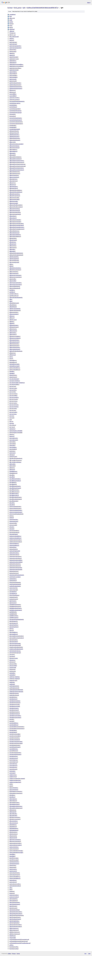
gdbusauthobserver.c (14, 171)
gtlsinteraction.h (13, 834)
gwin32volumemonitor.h (15, 926)
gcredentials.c (12, 125)
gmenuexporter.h (13, 521)
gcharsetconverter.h (14, 99)
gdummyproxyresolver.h (15, 284)
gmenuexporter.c (13, 519)
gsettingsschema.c (14, 693)
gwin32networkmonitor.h (15, 913)
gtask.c (11, 784)
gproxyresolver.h (13, 641)
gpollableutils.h (13, 614)
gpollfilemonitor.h (13, 617)
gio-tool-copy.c (13, 388)
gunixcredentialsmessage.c (16, 850)
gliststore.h (12, 469)
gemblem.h (12, 292)
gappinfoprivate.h (13, 57)
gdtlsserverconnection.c (15, 275)
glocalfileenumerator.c (15, 478)
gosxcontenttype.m (14, 595)
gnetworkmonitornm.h (15, 565)
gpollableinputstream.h (15, 606)
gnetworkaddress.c (14, 543)
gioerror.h (11, 436)
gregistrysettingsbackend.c (16, 647)
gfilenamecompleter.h (15, 338)
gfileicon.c (11, 316)
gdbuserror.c (12, 183)
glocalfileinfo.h (13, 484)
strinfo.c (11, 945)
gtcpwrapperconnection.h (15, 793)
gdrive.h (11, 266)
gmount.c (11, 527)
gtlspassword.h (13, 837)
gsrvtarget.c (12, 771)
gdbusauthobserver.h (14, 173)
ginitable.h (12, 373)
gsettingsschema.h (14, 695)
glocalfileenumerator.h (15, 480)
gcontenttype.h (13, 107)
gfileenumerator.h (13, 314)
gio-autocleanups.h (14, 379)
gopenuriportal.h (13, 590)
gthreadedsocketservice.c (15, 806)
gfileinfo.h (11, 323)
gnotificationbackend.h (15, 584)
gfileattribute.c (13, 305)
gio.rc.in (11, 421)
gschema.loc (12, 671)
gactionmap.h (12, 51)
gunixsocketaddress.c (14, 876)
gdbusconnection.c (14, 175)
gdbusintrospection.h (14, 195)
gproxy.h (11, 630)
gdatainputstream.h (14, 136)
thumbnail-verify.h (13, 948)
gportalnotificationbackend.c (16, 619)
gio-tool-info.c (13, 390)
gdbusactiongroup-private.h (16, 144)
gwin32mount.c (13, 906)
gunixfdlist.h (12, 856)
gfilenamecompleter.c (14, 336)
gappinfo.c (12, 53)
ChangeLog (12, 33)
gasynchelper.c (13, 72)
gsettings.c (12, 682)
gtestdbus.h (12, 797)
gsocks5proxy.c (13, 767)
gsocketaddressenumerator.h (16, 728)
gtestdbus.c (12, 795)
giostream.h (12, 453)
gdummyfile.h (12, 281)
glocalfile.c (12, 475)
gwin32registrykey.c (14, 921)
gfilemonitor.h (13, 334)
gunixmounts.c (13, 869)
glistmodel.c (12, 464)
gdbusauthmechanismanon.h (16, 162)
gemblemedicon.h (13, 295)
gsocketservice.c (13, 756)
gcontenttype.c (13, 105)
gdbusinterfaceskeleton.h (15, 192)
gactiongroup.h (13, 44)
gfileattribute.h (13, 306)
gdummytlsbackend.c (14, 286)
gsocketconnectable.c (14, 734)
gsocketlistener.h (13, 750)
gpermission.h (13, 602)
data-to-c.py (12, 35)
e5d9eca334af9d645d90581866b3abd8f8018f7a (42, 8)
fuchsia (9, 8)
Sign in (88, 2)
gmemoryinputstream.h (15, 508)
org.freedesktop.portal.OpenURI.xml (18, 941)
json (89, 953)
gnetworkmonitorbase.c (15, 556)
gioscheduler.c (13, 447)
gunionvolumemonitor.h (15, 845)
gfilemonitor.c (12, 332)
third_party (17, 8)
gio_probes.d (12, 425)
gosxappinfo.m (13, 593)
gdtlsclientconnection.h (15, 269)
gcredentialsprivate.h (14, 129)
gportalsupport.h (13, 623)
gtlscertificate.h (13, 815)
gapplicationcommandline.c (16, 64)
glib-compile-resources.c (15, 460)
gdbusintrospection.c (14, 194)
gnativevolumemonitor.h (15, 541)
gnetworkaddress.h (14, 545)
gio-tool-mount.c (13, 399)
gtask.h (11, 786)
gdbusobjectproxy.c (14, 231)
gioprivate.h (12, 445)
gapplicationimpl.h (14, 70)
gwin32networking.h (14, 910)
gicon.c (11, 356)
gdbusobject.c (13, 216)
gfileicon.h (12, 318)
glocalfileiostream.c (14, 490)
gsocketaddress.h (13, 725)
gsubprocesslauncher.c (15, 780)
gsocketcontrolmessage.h (16, 743)
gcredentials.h (12, 127)
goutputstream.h (13, 599)
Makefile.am (12, 935)
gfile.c (10, 299)
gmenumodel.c (13, 523)
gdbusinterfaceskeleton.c (15, 190)
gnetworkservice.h (14, 573)
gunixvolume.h (13, 882)
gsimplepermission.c (14, 712)
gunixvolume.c (13, 880)
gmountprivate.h (13, 534)
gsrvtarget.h (12, 773)
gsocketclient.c (13, 730)
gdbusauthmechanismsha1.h (16, 170)
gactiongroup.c (13, 42)
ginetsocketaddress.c (14, 367)
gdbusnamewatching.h (15, 214)
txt (85, 953)
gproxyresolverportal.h (15, 645)
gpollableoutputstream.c (15, 608)
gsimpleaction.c (13, 697)
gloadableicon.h (13, 473)
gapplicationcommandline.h (16, 66)
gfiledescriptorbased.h (15, 310)
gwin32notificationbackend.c (16, 915)
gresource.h (12, 662)
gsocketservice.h (13, 758)
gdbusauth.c (12, 153)
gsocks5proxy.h (13, 769)
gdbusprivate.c (13, 238)
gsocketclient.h (13, 732)
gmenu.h (11, 517)
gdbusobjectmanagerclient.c (16, 223)
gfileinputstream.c (13, 325)
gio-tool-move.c (13, 401)
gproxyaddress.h (13, 634)
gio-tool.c (11, 416)
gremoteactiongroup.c (15, 651)
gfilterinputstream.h (14, 345)
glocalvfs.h (12, 504)
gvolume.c (12, 891)
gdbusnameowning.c (14, 208)
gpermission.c (12, 601)
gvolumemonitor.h (14, 897)
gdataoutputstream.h (14, 140)
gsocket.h (11, 721)
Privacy (14, 953)
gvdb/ (10, 20)
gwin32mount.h (13, 908)
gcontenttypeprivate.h (15, 109)
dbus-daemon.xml (14, 36)
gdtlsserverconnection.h (15, 277)
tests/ (10, 25)
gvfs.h (10, 889)
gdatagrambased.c (14, 131)
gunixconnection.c (14, 847)
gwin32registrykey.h (14, 922)
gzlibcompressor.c (14, 928)
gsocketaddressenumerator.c (16, 726)
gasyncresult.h (13, 81)
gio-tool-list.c (12, 392)
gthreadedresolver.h (14, 804)
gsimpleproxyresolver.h (15, 717)
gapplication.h (12, 62)
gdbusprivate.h (13, 240)
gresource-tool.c (13, 658)
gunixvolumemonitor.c (15, 884)
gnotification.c (13, 578)
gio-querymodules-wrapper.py (17, 382)
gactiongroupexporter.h (15, 47)
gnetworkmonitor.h (14, 554)
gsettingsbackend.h (14, 688)
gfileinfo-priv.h (13, 319)
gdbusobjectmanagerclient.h (16, 225)
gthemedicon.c (13, 799)
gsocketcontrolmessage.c (16, 741)
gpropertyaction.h (13, 627)
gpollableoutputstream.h (15, 610)
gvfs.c (10, 887)
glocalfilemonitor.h (14, 495)
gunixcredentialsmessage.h (16, 852)
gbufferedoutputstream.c (15, 86)
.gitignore (11, 31)
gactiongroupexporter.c (15, 46)
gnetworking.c (13, 547)
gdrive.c (11, 264)
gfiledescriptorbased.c (15, 308)
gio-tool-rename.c (14, 406)
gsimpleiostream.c (14, 708)
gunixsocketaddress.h (14, 878)
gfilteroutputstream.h (14, 349)
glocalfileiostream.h (14, 491)
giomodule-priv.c (13, 438)
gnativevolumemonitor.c (15, 540)
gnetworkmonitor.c (14, 553)
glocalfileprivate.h (13, 501)
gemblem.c (12, 290)
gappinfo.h (12, 55)
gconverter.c (12, 114)
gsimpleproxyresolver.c (15, 715)
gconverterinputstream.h (15, 120)
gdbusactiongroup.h (14, 147)
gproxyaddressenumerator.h (16, 638)
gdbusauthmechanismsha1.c (16, 168)
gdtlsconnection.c (13, 271)
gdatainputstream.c (14, 134)
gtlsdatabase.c (13, 824)
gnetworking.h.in (13, 549)
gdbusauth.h (12, 155)
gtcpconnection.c (13, 787)
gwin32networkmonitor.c (15, 911)
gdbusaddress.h (13, 151)
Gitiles (9, 953)
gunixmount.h (12, 867)
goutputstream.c (13, 597)
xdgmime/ (12, 29)
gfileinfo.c (11, 321)
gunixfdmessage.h (14, 860)
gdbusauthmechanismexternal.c (17, 164)
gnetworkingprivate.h (14, 551)
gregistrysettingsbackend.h (16, 649)
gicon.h (11, 358)
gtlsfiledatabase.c (13, 828)
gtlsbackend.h (12, 811)
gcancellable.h (13, 96)
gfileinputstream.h (14, 327)
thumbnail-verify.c (13, 947)
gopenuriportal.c (13, 588)
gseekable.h (12, 675)
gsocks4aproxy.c (13, 760)
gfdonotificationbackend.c (16, 297)
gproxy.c (11, 628)
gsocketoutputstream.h (15, 754)
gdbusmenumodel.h (14, 199)
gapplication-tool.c (14, 59)
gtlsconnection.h (13, 823)
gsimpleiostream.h (14, 710)
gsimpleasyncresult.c (14, 704)
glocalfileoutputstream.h (15, 499)
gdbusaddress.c (13, 149)
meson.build (12, 937)
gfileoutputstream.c (14, 340)
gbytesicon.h (12, 92)
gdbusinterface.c (13, 186)
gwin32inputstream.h (14, 904)
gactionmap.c (12, 49)
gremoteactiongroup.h (15, 652)
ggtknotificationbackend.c (15, 351)
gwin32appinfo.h (13, 900)
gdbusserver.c (12, 245)
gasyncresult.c (13, 79)
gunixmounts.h (13, 871)
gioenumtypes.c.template (15, 430)
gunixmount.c (12, 865)
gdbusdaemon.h (13, 181)
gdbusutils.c (12, 249)
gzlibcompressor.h (14, 930)
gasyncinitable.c (13, 75)
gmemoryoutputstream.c (15, 510)
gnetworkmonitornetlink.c (15, 560)
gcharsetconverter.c (14, 97)
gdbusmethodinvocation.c (16, 205)
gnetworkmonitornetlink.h (16, 562)
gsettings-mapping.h (14, 678)
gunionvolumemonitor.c (15, 843)
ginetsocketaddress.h (14, 369)
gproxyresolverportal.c (15, 643)
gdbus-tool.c (12, 142)
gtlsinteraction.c (13, 832)
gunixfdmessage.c (14, 858)
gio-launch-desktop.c (14, 380)
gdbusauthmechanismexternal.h (17, 166)
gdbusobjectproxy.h (14, 232)
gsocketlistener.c (13, 749)
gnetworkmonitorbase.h (15, 558)
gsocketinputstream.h (14, 747)
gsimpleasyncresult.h (14, 706)
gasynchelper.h (13, 73)
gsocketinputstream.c (14, 745)
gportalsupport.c (13, 621)
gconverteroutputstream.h (16, 123)
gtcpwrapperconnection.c (15, 791)
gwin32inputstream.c (14, 902)
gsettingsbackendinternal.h (16, 689)
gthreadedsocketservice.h (15, 808)
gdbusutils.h (12, 251)
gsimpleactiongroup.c (14, 701)
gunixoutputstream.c (14, 873)
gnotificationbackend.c (15, 582)
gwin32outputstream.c (15, 917)
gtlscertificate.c (13, 813)
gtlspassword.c (13, 836)
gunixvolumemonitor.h (15, 885)
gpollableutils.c (13, 612)
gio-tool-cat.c (12, 386)
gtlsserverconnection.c (15, 839)
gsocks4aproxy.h (13, 762)
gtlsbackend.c (12, 810)
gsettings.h (12, 684)
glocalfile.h (12, 477)
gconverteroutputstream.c (16, 121)
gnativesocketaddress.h (15, 538)
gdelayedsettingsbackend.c (16, 253)
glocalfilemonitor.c (14, 493)
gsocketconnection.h (14, 739)
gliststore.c (12, 467)
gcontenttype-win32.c (14, 103)
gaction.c (11, 38)
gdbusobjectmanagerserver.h (16, 229)
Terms (18, 953)
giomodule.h (12, 443)
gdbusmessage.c (13, 201)
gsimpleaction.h (13, 699)
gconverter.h (12, 116)
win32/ (11, 27)
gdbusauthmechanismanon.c (16, 160)
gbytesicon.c (12, 90)
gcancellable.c (12, 94)
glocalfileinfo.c (13, 482)
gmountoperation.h (14, 532)
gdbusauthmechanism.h (15, 158)
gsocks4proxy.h (13, 765)
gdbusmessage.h (13, 203)
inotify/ (11, 22)
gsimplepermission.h (14, 713)
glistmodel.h (12, 466)
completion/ (12, 14)
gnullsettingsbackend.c (15, 586)
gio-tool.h (11, 417)
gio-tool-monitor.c (14, 397)
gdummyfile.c (12, 279)
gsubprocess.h (13, 776)
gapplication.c (12, 60)
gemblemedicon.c (13, 293)
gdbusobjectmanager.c (15, 219)
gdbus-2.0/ (12, 18)
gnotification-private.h (15, 577)
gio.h (10, 419)
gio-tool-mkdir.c (13, 395)
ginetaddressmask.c (14, 364)
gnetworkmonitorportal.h (15, 569)
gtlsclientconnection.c (14, 817)
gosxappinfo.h (13, 591)
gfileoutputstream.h (14, 342)
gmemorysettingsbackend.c (16, 514)
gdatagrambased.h (14, 133)
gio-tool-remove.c (14, 404)
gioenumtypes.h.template (15, 432)
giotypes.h (12, 454)
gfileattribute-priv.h (14, 303)
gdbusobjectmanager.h (15, 221)
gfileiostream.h (13, 330)
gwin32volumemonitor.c (15, 924)
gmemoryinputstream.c (15, 506)
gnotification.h (13, 580)
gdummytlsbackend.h (14, 288)
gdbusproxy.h (12, 244)
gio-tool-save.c (13, 408)
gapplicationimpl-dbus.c (15, 68)
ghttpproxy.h (12, 355)
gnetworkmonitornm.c (15, 564)
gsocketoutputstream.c (15, 752)
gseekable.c (12, 673)
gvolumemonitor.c (14, 895)
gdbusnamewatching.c (15, 212)
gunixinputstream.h (14, 863)
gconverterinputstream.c (15, 118)
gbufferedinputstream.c (15, 83)
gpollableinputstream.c (15, 604)
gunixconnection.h (14, 848)
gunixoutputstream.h (14, 874)
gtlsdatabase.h (13, 826)
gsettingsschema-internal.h (16, 691)
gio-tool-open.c (13, 403)
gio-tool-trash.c (13, 412)
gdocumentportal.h (14, 262)
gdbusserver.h (13, 247)
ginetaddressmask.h (14, 366)
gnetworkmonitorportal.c (15, 567)
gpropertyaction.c (13, 625)
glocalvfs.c (12, 503)
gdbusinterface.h (13, 188)
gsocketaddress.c (13, 723)
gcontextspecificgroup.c (15, 110)
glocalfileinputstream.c (15, 486)
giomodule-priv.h (13, 440)
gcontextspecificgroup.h (15, 112)
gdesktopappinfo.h (14, 258)
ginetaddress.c (13, 360)
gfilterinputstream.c (14, 343)
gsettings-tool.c (13, 680)
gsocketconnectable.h (15, 736)
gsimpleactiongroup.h (14, 702)
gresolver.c (12, 654)
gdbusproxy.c (12, 242)
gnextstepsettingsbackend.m (16, 575)
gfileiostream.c (13, 329)
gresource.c (12, 660)
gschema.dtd (12, 667)
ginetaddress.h (13, 362)
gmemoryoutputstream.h (15, 512)
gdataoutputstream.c (14, 138)
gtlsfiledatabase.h (13, 830)
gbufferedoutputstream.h (15, 88)
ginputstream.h (13, 377)
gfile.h (10, 301)
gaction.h (11, 40)
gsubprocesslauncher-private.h (17, 778)
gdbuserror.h (12, 184)
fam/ (10, 16)
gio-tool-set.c (12, 410)
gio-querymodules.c (14, 384)
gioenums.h (12, 429)
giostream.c (12, 451)
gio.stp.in (11, 423)
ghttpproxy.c (12, 353)
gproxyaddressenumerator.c (16, 636)
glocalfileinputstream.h (15, 488)
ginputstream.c (13, 375)
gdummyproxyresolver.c (15, 282)
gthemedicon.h (13, 800)
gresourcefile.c (13, 664)
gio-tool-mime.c (13, 393)
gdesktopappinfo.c (14, 256)
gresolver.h (12, 656)
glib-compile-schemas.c (15, 462)
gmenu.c (11, 515)
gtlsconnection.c (13, 821)
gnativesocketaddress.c (15, 536)
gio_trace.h (12, 427)
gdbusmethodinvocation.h (16, 207)
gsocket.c (11, 719)
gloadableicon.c (13, 471)
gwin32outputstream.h (15, 919)
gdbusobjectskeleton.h (15, 236)
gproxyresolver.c (13, 639)
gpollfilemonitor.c (13, 615)
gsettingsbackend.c (14, 686)
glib (24, 8)
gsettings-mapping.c (14, 676)
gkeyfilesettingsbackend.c (15, 458)
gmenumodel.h (13, 525)
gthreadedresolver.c (14, 802)
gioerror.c (11, 434)
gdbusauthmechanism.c (15, 157)
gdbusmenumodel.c (14, 197)
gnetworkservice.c (14, 571)
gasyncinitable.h (13, 77)
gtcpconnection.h (13, 789)
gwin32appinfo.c (13, 898)
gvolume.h (12, 893)
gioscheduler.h (13, 449)
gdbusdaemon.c (13, 179)
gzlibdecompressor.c (14, 932)
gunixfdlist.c (12, 854)
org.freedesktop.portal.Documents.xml (19, 939)
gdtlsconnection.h (13, 273)
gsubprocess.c (13, 775)
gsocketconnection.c (14, 738)
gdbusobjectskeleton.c (15, 234)
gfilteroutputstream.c (14, 347)
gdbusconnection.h (14, 177)
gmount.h (11, 528)
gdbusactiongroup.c (14, 146)
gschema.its (12, 669)
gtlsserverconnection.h (15, 841)
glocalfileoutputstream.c (15, 497)
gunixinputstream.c (14, 861)
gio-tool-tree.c (13, 414)
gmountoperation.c (14, 530)
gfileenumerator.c (13, 312)
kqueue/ (11, 23)
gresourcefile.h (13, 665)
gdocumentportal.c (14, 260)
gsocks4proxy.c (13, 763)
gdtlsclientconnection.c (15, 268)
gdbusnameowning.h (14, 210)
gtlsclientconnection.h (14, 819)
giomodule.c (12, 441)
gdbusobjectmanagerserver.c (16, 227)
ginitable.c (11, 371)
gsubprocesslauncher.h (15, 782)
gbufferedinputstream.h (15, 84)
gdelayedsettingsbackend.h (16, 255)
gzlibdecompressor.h (14, 934)
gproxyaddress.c (13, 632)
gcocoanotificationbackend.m (16, 101)
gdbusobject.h (13, 218)
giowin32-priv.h (13, 456)
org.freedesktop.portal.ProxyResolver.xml (19, 943)
